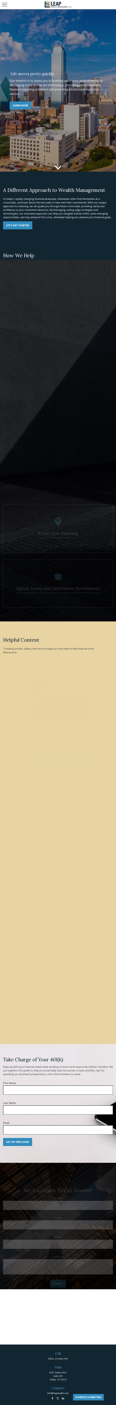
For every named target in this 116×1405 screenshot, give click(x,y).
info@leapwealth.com (58, 1393)
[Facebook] (52, 1398)
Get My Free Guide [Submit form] (17, 1142)
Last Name (9, 1103)
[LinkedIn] (63, 1398)
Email (6, 1123)
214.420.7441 (61, 1358)
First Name (9, 1083)
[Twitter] (58, 1398)
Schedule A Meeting (88, 1397)
